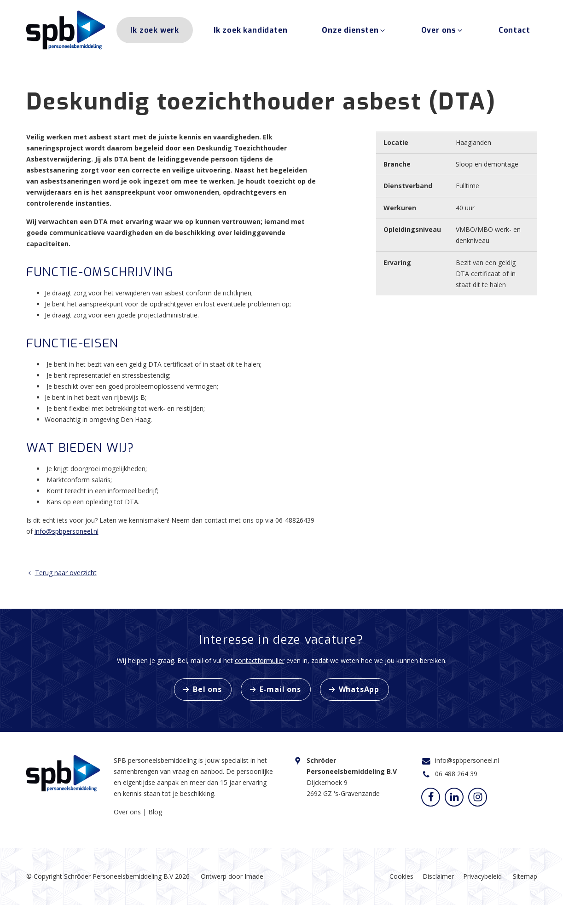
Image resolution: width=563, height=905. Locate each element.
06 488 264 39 (456, 773)
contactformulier (259, 660)
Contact (514, 31)
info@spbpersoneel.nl (67, 531)
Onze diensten (354, 31)
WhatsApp (359, 689)
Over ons (442, 31)
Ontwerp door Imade (232, 876)
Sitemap (525, 876)
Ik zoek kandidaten (250, 31)
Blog (155, 811)
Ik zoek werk (154, 31)
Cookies (401, 876)
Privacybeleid (482, 876)
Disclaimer (438, 876)
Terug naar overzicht (61, 572)
